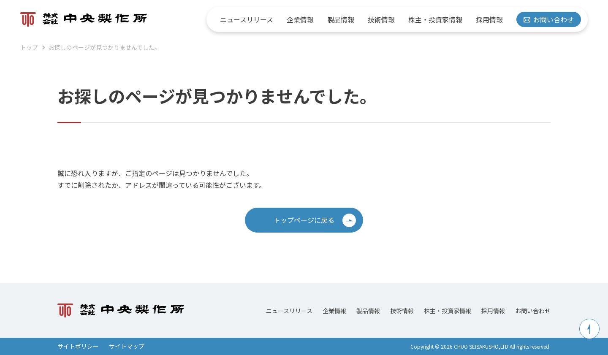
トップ (29, 47)
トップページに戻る (315, 220)
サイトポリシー (78, 346)
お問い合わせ (549, 19)
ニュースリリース (246, 19)
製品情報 (340, 19)
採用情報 (489, 19)
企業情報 (300, 19)
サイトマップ (126, 346)
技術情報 (381, 19)
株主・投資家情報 (435, 19)
